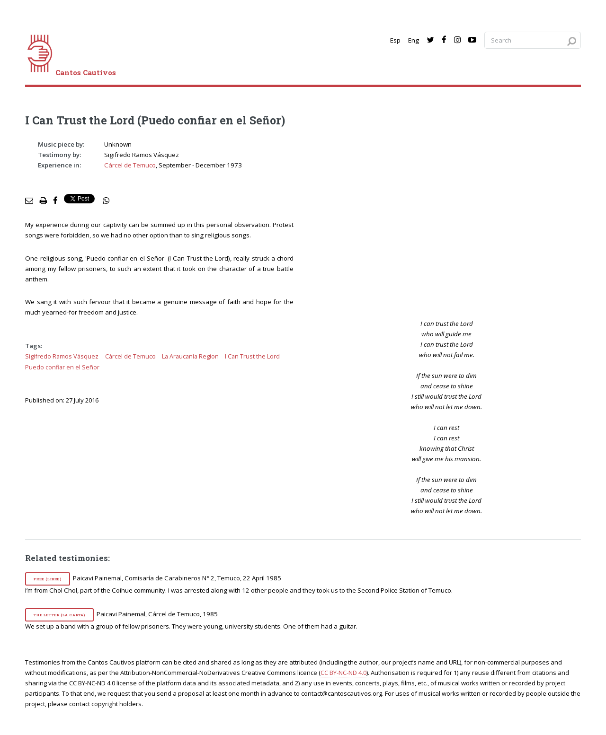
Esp (395, 40)
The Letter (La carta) (59, 614)
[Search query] (532, 40)
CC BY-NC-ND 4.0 (343, 672)
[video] (453, 221)
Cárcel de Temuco (130, 165)
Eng (413, 40)
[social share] (106, 201)
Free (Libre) (47, 579)
